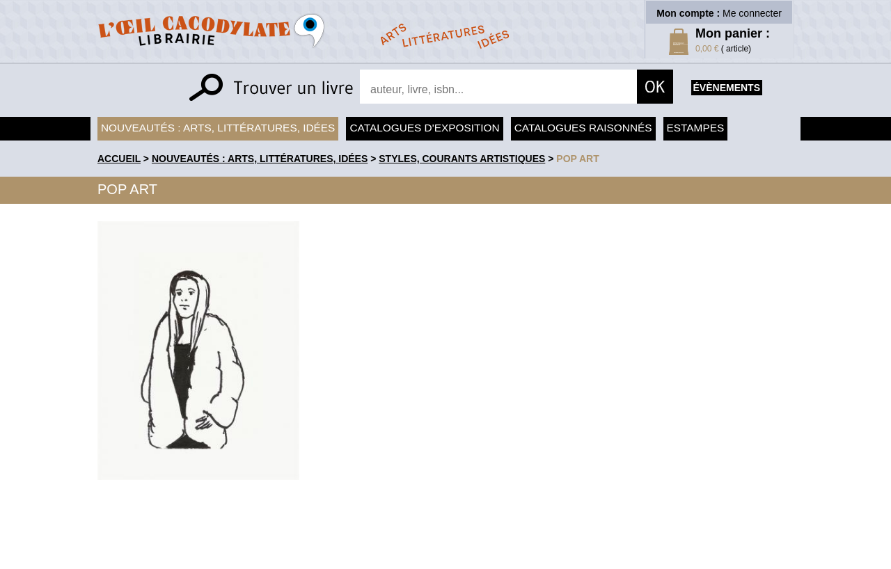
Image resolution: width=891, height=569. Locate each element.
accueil (119, 158)
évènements (726, 87)
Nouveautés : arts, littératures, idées (218, 128)
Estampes (696, 128)
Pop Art (577, 158)
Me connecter (752, 13)
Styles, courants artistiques (462, 158)
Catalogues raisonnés (583, 128)
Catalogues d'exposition (424, 128)
